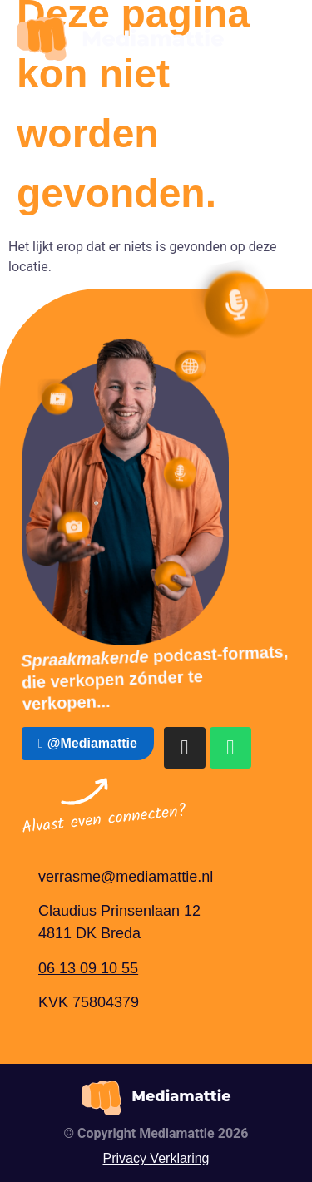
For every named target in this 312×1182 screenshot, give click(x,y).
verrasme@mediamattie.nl (125, 876)
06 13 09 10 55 (88, 968)
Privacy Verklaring (155, 1158)
